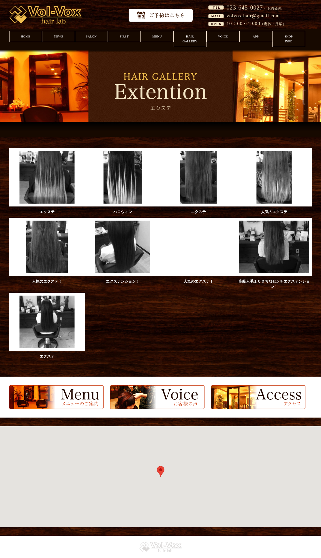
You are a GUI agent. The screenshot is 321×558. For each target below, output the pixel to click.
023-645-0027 (245, 7)
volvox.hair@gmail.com (253, 15)
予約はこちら (161, 15)
